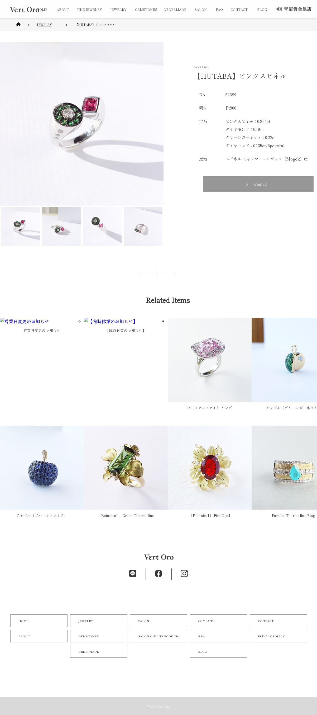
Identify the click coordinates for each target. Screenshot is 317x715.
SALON (201, 9)
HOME (41, 9)
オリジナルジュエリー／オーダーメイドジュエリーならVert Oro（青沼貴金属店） (24, 9)
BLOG (262, 9)
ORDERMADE (175, 9)
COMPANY (206, 621)
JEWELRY (118, 9)
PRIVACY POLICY (271, 636)
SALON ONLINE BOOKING (159, 636)
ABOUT (63, 9)
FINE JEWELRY (89, 9)
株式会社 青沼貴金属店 (293, 9)
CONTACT (239, 9)
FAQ (219, 9)
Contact (262, 184)
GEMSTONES (146, 9)
